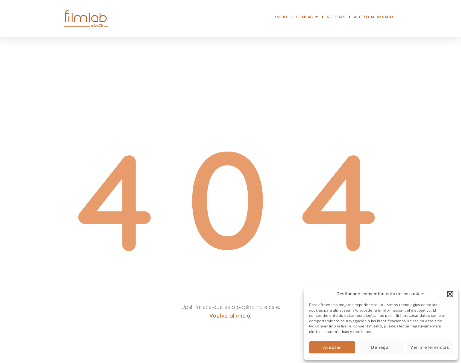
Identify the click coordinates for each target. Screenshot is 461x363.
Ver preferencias (429, 347)
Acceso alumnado (373, 16)
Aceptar (332, 347)
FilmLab (307, 17)
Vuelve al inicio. (230, 315)
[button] (450, 294)
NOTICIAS (336, 16)
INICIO (281, 16)
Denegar (381, 347)
